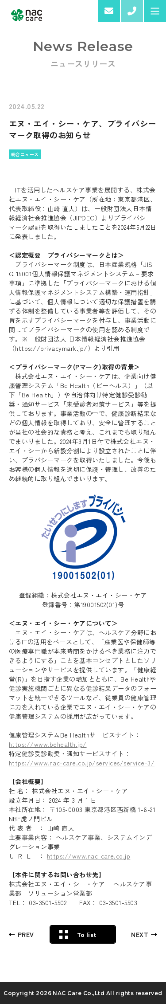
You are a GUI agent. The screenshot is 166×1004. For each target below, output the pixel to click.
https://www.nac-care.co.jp (88, 855)
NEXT (139, 934)
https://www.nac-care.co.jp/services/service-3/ (81, 762)
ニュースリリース (83, 63)
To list (87, 935)
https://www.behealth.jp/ (48, 744)
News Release (83, 46)
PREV (26, 934)
